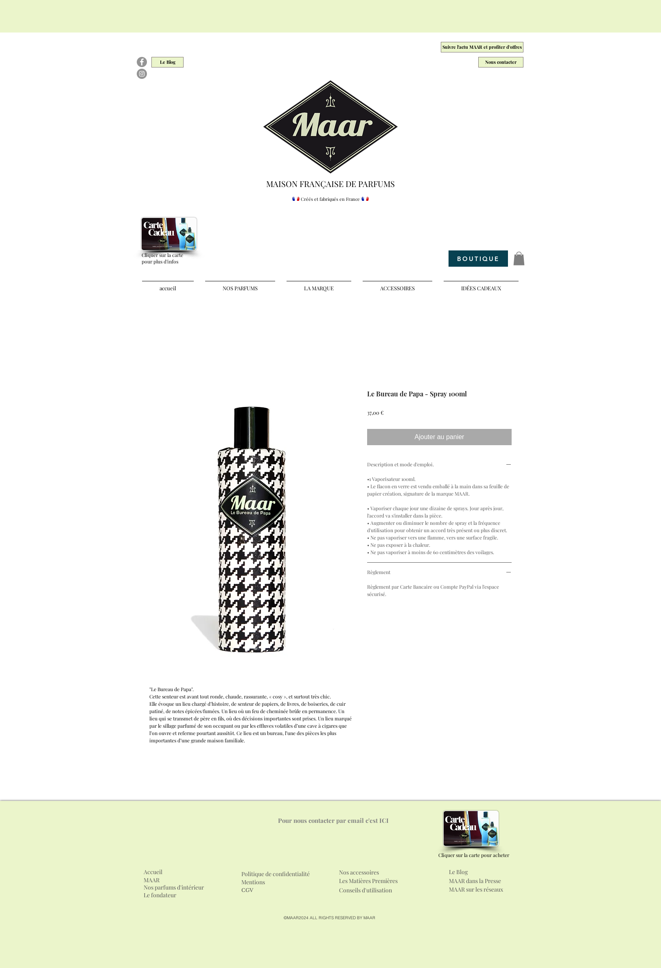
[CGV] (248, 890)
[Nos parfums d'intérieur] (174, 887)
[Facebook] (142, 62)
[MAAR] (154, 880)
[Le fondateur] (166, 895)
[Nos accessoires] (386, 872)
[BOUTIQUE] (478, 258)
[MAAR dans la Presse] (481, 881)
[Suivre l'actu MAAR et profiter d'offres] (482, 47)
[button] (519, 258)
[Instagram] (142, 74)
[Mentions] (256, 882)
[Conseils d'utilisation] (368, 890)
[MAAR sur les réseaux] (483, 889)
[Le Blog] (167, 62)
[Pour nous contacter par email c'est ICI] (333, 820)
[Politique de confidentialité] (283, 874)
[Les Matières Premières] (375, 881)
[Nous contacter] (500, 62)
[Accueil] (154, 872)
